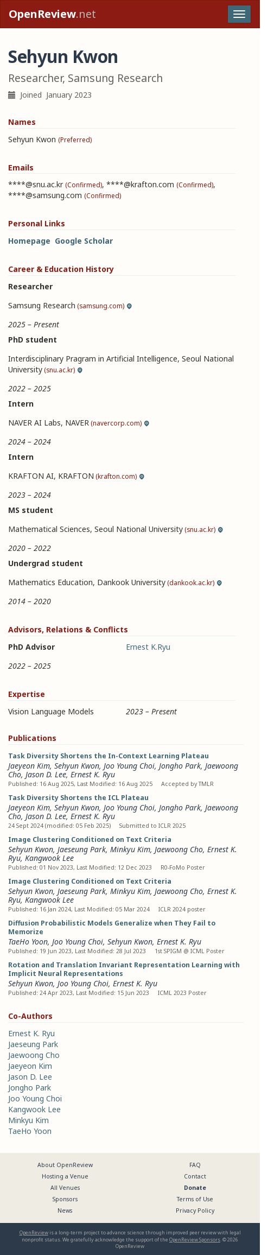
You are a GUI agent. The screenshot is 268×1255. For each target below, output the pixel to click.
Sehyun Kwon (76, 765)
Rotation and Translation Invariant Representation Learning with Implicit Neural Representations (124, 969)
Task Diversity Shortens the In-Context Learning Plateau (108, 755)
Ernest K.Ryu (148, 647)
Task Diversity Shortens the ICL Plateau (78, 797)
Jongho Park (180, 765)
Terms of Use (195, 1199)
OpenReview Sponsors (194, 1239)
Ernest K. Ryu (93, 774)
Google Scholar (84, 241)
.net (52, 14)
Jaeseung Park (82, 849)
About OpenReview (65, 1165)
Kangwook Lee (49, 858)
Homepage (29, 241)
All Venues (65, 1187)
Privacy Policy (195, 1210)
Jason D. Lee (45, 774)
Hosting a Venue (65, 1176)
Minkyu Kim (130, 849)
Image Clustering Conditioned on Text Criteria (89, 839)
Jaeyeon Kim (29, 765)
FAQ (195, 1165)
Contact (195, 1176)
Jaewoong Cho (179, 849)
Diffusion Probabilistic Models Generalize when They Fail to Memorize (111, 927)
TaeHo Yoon (28, 941)
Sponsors (65, 1199)
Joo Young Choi (129, 765)
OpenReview (34, 1232)
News (65, 1210)
